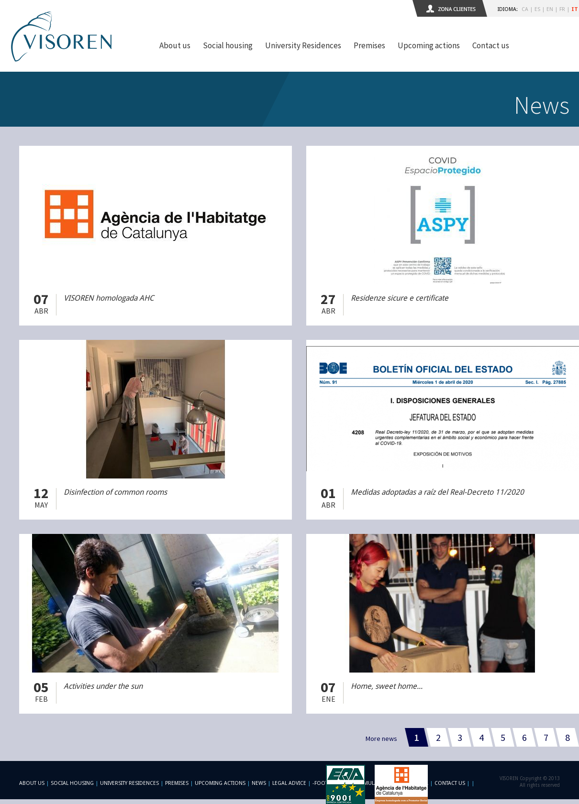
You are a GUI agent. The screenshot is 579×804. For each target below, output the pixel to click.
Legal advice (289, 783)
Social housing (228, 45)
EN (549, 9)
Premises (369, 45)
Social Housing (73, 783)
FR (562, 9)
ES (537, 9)
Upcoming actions (429, 45)
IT (574, 9)
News (259, 783)
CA (525, 9)
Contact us (490, 45)
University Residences (303, 45)
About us (174, 45)
